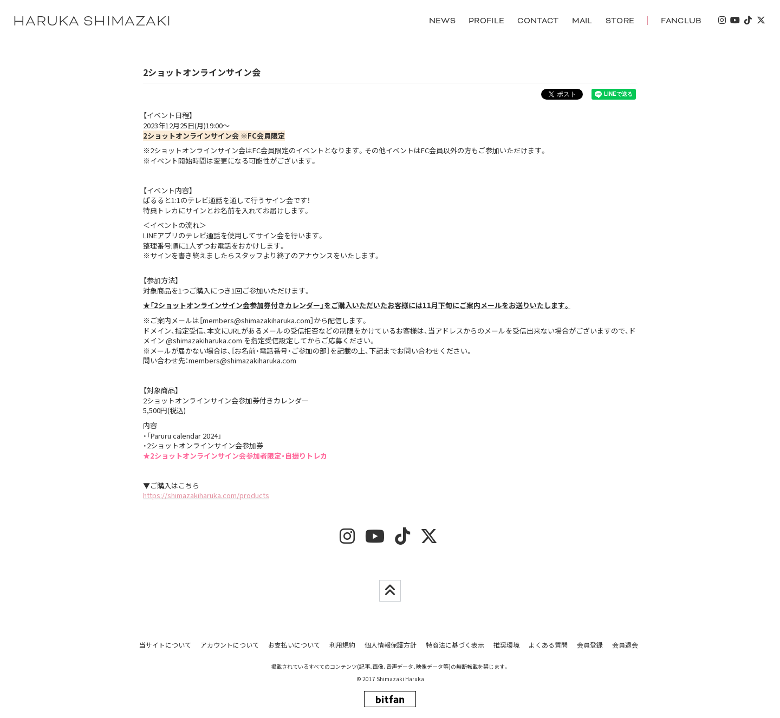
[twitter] (760, 20)
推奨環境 (506, 644)
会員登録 (590, 644)
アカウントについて (229, 644)
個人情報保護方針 (391, 644)
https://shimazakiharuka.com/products (206, 496)
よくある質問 (548, 644)
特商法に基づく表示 (455, 644)
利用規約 (342, 644)
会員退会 (625, 644)
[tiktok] (747, 20)
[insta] (721, 20)
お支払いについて (294, 644)
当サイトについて (165, 644)
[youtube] (734, 20)
